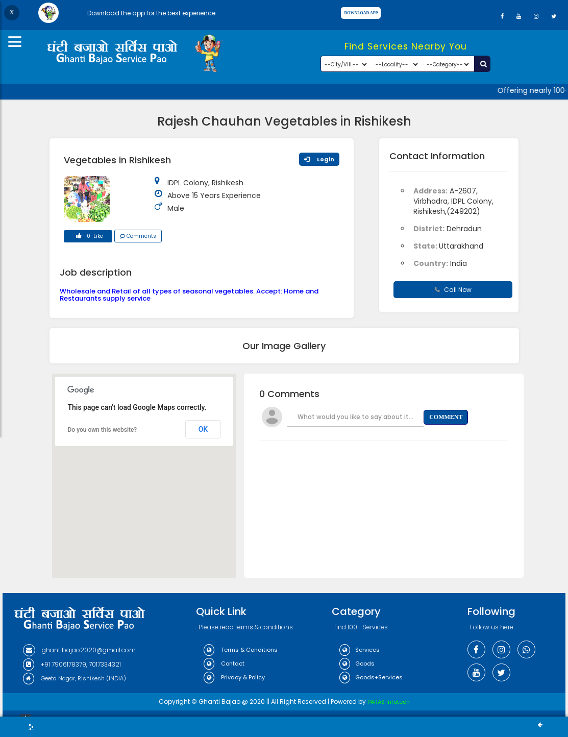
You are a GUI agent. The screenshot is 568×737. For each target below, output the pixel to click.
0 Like (87, 237)
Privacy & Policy (234, 677)
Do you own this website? (102, 429)
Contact (224, 663)
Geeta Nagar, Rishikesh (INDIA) (74, 678)
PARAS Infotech (388, 702)
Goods (357, 663)
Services (359, 650)
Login (319, 159)
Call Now (453, 289)
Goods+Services (371, 677)
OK (203, 429)
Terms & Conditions (241, 650)
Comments (138, 236)
